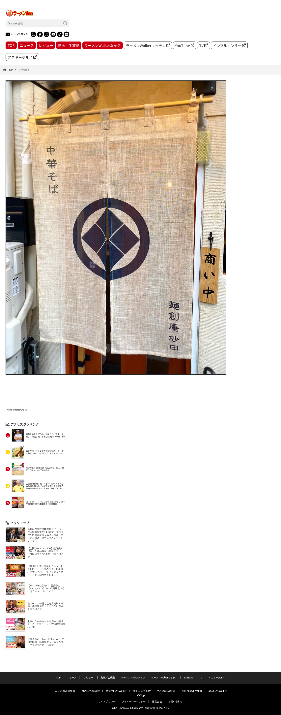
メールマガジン (17, 34)
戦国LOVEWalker (217, 690)
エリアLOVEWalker (65, 690)
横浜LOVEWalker (90, 690)
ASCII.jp (140, 695)
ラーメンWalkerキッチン (148, 45)
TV (203, 45)
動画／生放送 (68, 45)
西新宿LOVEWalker (116, 690)
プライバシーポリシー (134, 701)
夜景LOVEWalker (142, 690)
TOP (11, 45)
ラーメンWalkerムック (102, 45)
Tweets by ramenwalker (16, 409)
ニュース (27, 45)
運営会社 (157, 701)
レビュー (46, 45)
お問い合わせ (175, 701)
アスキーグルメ (22, 57)
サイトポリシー (106, 701)
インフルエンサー (229, 45)
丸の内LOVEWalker (192, 690)
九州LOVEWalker (166, 690)
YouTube (184, 45)
